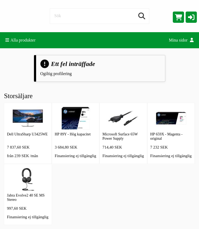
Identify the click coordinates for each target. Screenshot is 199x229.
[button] (191, 17)
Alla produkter (20, 40)
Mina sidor (181, 40)
